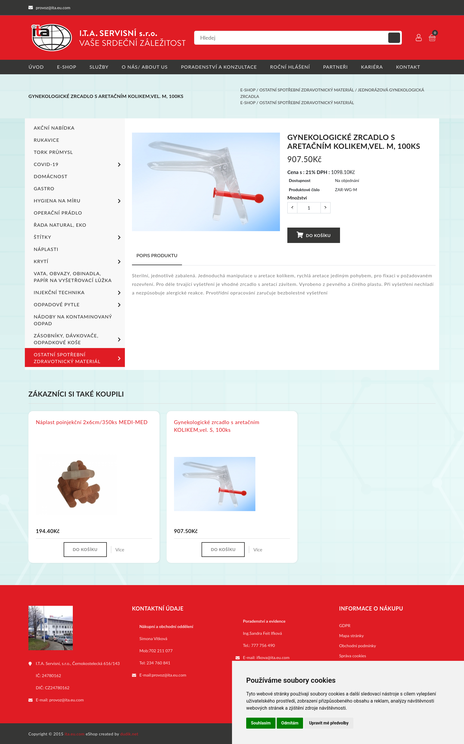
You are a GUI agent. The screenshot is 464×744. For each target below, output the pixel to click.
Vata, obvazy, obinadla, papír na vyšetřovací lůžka (73, 276)
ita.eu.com (75, 733)
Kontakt (409, 67)
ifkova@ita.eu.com (273, 656)
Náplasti (46, 248)
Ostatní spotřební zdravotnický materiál (307, 89)
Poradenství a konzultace (219, 67)
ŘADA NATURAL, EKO (60, 224)
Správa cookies (352, 655)
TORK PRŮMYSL (53, 151)
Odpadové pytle (78, 304)
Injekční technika (78, 292)
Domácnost (50, 175)
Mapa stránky (351, 634)
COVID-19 (78, 164)
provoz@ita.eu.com (66, 699)
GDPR (344, 624)
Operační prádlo (58, 212)
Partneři (336, 67)
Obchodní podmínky (357, 645)
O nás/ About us (145, 67)
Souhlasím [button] (261, 723)
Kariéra (373, 67)
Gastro (44, 188)
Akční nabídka (54, 127)
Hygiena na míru (78, 201)
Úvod (36, 67)
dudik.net (129, 733)
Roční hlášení (291, 67)
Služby (99, 67)
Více (119, 549)
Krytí (78, 261)
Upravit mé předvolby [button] (328, 723)
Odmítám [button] (290, 723)
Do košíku (313, 234)
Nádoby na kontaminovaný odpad (73, 319)
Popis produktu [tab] (157, 254)
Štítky (78, 237)
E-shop (66, 67)
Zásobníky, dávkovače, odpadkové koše (78, 338)
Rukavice (46, 139)
